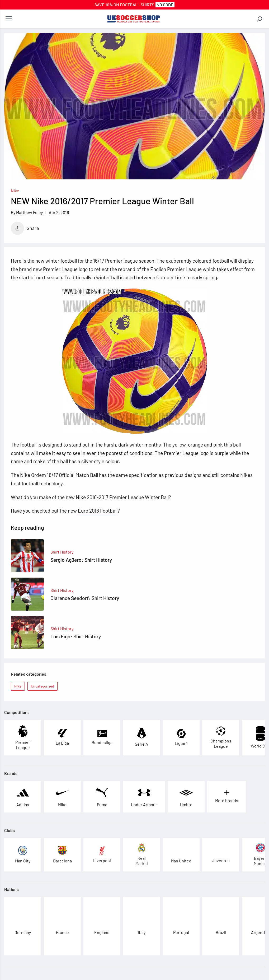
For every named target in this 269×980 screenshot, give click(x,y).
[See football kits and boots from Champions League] (220, 737)
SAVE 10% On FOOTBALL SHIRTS (134, 4)
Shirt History (61, 551)
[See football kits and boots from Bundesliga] (102, 737)
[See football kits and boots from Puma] (101, 796)
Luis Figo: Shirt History (75, 636)
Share (25, 228)
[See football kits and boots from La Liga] (62, 737)
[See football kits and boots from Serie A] (141, 737)
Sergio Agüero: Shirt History (81, 560)
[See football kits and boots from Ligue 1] (181, 737)
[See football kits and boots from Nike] (62, 796)
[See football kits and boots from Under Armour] (144, 796)
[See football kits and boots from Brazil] (221, 926)
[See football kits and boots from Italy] (141, 926)
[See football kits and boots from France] (62, 926)
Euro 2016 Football (97, 511)
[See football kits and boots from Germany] (23, 926)
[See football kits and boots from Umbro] (186, 796)
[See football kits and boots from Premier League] (22, 737)
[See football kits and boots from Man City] (22, 854)
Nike (15, 190)
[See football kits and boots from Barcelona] (62, 854)
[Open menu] (9, 19)
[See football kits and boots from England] (102, 926)
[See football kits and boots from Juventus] (221, 854)
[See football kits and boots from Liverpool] (102, 854)
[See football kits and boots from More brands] (226, 796)
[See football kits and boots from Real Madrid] (141, 854)
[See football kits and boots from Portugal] (181, 926)
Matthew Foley (29, 212)
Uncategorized (42, 686)
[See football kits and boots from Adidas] (22, 796)
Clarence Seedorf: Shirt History (84, 598)
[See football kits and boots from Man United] (181, 854)
